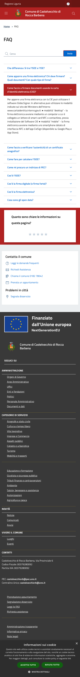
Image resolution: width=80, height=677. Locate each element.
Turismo (11, 451)
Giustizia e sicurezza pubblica (22, 475)
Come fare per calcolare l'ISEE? (23, 159)
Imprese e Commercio (18, 436)
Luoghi (10, 539)
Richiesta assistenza (17, 611)
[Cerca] (73, 13)
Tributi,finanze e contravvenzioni (24, 480)
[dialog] (40, 658)
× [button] (76, 643)
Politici (10, 396)
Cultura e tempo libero (18, 426)
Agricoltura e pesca (17, 500)
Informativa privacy (17, 631)
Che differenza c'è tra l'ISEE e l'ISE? (26, 68)
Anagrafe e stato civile (18, 421)
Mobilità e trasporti (17, 456)
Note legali (12, 636)
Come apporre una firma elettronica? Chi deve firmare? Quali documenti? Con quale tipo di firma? (36, 78)
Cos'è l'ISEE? (14, 175)
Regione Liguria (13, 4)
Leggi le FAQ (13, 607)
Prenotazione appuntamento (22, 597)
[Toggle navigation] (6, 13)
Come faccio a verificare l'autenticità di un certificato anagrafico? (35, 149)
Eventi (10, 544)
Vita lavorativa (14, 431)
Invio (69, 53)
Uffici (9, 386)
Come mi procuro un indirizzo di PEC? (26, 167)
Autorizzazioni (14, 495)
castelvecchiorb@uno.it (32, 583)
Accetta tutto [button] (28, 665)
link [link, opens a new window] (69, 658)
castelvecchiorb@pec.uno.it (21, 579)
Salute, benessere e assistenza (23, 490)
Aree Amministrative (18, 382)
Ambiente (12, 485)
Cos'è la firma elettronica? (21, 192)
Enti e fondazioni (15, 391)
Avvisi (10, 525)
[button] (40, 671)
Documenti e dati (16, 406)
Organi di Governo (16, 377)
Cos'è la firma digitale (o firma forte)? (27, 183)
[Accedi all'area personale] (68, 4)
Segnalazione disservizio (19, 602)
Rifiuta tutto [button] (52, 664)
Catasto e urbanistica (18, 446)
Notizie (10, 515)
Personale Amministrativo (20, 401)
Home (7, 26)
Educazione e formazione (20, 470)
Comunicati (13, 520)
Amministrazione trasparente (22, 626)
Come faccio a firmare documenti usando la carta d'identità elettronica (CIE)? (33, 90)
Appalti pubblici (15, 441)
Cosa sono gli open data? (20, 200)
